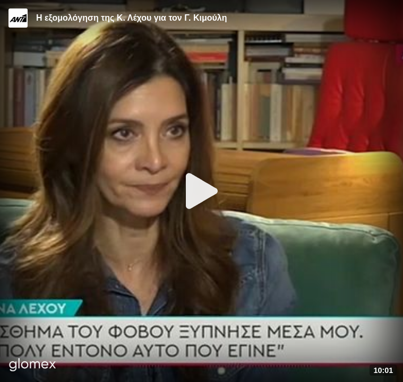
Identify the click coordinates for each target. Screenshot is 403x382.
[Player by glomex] (32, 366)
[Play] (202, 191)
